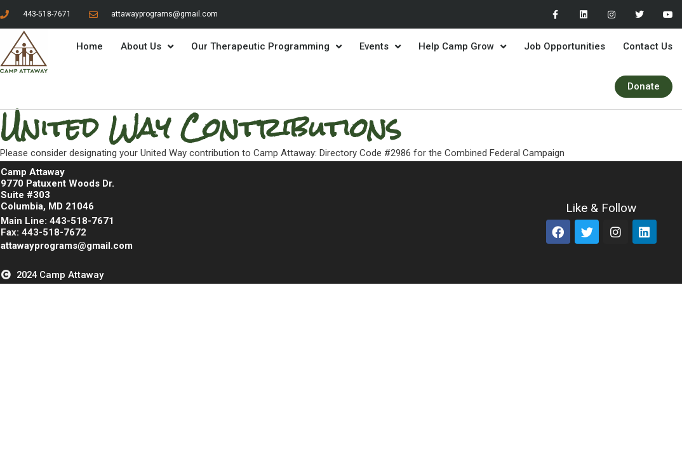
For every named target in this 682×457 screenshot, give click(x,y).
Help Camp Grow (462, 47)
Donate (643, 86)
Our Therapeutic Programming (266, 47)
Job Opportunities (564, 46)
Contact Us (647, 46)
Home (89, 46)
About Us (147, 47)
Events (380, 47)
